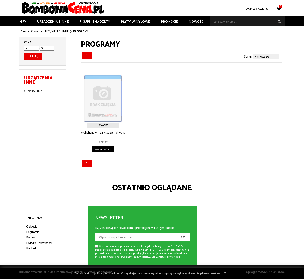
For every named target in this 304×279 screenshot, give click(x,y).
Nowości (196, 22)
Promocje (169, 22)
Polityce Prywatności (169, 256)
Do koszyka (103, 149)
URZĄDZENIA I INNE (53, 22)
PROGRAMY (34, 91)
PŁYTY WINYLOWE (135, 22)
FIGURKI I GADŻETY (95, 22)
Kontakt (31, 247)
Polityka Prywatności (39, 242)
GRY (23, 22)
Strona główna (29, 31)
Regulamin (32, 231)
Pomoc (30, 237)
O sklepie (31, 226)
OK (183, 236)
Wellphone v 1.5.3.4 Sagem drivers (103, 132)
